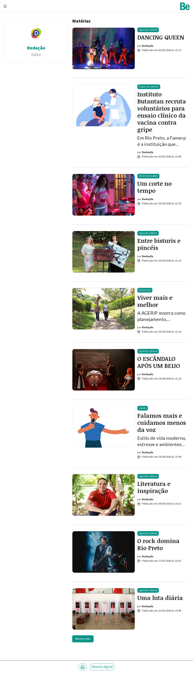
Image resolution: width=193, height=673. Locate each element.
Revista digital (102, 666)
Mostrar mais (82, 639)
